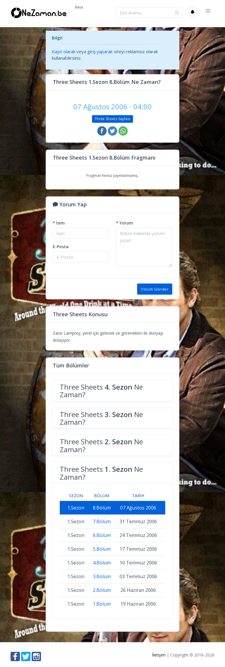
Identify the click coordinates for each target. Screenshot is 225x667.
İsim (59, 223)
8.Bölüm (102, 507)
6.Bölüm (102, 535)
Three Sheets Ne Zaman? (101, 390)
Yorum (124, 223)
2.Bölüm (102, 590)
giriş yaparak (99, 51)
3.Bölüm (102, 576)
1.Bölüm (102, 604)
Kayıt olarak (63, 51)
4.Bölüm (102, 562)
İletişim (159, 655)
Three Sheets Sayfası (112, 118)
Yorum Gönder (154, 289)
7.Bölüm (102, 521)
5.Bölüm (102, 549)
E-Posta (61, 246)
